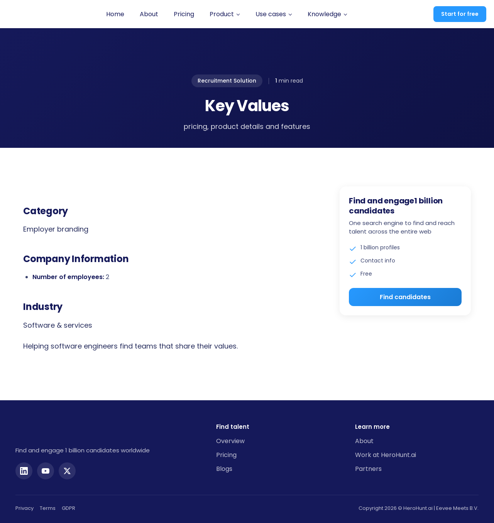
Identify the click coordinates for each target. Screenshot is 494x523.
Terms (48, 503)
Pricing (177, 14)
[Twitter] (67, 466)
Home (109, 14)
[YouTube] (45, 466)
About (143, 14)
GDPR (68, 503)
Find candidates (405, 297)
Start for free (460, 14)
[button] (218, 14)
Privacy (24, 503)
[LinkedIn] (23, 466)
